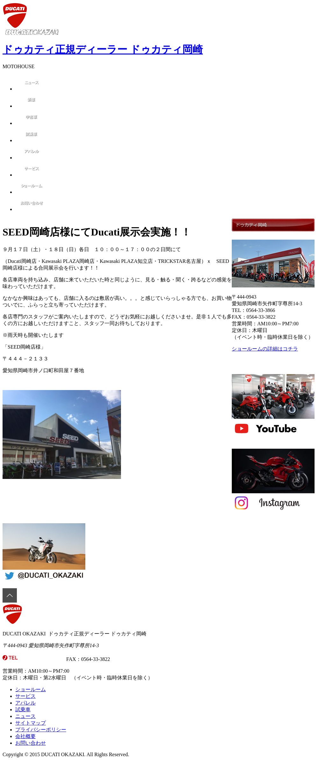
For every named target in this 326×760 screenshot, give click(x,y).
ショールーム (30, 689)
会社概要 (25, 736)
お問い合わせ (30, 743)
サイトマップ (30, 723)
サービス (25, 696)
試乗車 (23, 709)
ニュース (25, 716)
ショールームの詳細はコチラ (265, 348)
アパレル (25, 703)
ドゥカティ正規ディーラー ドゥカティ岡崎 (103, 49)
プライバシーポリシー (40, 729)
